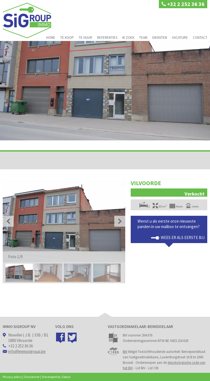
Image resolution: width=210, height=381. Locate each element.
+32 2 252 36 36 (183, 4)
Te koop (67, 37)
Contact (200, 37)
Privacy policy (12, 377)
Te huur (85, 37)
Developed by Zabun (56, 377)
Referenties (107, 37)
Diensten (159, 37)
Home (50, 37)
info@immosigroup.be (27, 351)
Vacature (180, 37)
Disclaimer (32, 377)
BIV (125, 351)
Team (143, 37)
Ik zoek (128, 37)
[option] (64, 221)
